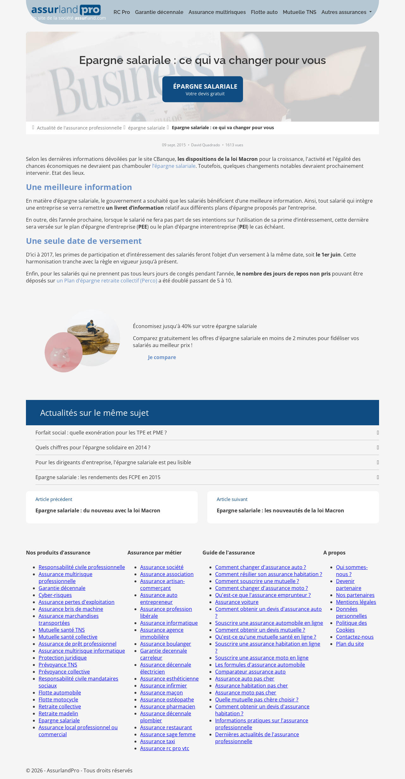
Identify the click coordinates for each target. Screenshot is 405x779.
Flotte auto (264, 12)
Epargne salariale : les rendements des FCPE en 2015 (97, 477)
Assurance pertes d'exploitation (77, 601)
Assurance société (162, 567)
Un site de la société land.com (68, 12)
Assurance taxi (157, 741)
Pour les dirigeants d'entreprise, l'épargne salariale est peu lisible (113, 462)
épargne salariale (146, 128)
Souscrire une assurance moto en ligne (261, 657)
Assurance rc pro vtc (164, 748)
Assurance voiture (237, 601)
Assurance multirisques (217, 12)
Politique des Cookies (351, 626)
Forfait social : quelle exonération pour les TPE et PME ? (101, 432)
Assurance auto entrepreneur (159, 598)
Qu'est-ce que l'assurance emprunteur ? (263, 595)
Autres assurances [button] (344, 12)
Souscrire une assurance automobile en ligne (269, 622)
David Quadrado (206, 145)
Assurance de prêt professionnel (77, 643)
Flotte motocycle (58, 699)
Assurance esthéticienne (169, 678)
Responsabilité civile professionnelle (82, 567)
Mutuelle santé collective (68, 636)
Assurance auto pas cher (244, 678)
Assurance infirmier (163, 685)
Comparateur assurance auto (250, 671)
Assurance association (167, 574)
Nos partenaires (355, 595)
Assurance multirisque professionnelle (65, 578)
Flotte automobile (60, 692)
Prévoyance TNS (58, 664)
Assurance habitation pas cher (251, 685)
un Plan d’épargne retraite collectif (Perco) (107, 280)
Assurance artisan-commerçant (162, 585)
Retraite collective (60, 706)
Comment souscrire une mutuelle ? (257, 581)
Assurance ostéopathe (167, 699)
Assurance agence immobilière (162, 633)
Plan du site (350, 643)
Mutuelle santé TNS (62, 629)
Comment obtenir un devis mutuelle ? (260, 629)
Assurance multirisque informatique (82, 650)
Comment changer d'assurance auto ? (260, 567)
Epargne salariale (59, 720)
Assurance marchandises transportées (69, 619)
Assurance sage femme (168, 734)
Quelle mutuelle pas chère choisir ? (256, 699)
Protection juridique (63, 657)
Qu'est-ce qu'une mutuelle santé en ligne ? (265, 636)
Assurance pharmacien (167, 706)
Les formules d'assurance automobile (260, 664)
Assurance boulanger (165, 643)
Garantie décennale (159, 12)
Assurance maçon (161, 692)
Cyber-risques (55, 595)
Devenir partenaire (348, 585)
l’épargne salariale (174, 165)
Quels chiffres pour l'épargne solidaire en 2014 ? (92, 447)
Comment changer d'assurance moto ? (261, 588)
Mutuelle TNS (299, 12)
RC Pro (122, 12)
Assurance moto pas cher (245, 692)
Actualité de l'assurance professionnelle (79, 128)
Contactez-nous (355, 636)
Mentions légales (356, 601)
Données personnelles (351, 612)
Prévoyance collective (64, 671)
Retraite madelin (58, 713)
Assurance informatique (169, 622)
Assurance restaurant (166, 727)
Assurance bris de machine (71, 608)
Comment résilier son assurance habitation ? (268, 574)
